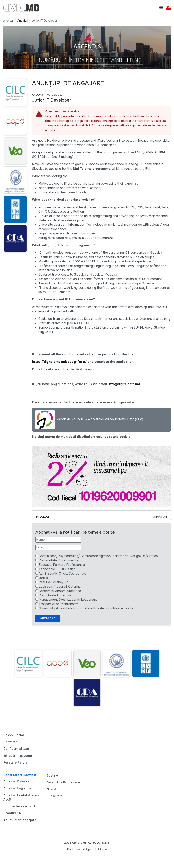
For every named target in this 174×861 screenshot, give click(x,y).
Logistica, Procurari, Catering (60, 587)
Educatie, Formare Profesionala (62, 565)
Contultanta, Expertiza (55, 595)
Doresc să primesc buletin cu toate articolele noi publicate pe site (86, 608)
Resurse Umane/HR (53, 582)
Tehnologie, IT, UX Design (57, 569)
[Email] (58, 547)
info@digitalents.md (124, 384)
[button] (168, 8)
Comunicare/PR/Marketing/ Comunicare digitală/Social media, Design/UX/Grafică (98, 556)
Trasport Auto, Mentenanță (58, 604)
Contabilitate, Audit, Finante (58, 560)
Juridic (43, 578)
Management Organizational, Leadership (68, 600)
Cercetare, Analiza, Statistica (60, 591)
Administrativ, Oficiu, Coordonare (62, 573)
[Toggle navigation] (161, 8)
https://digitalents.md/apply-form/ (59, 362)
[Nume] (58, 539)
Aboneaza (47, 618)
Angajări (38, 94)
